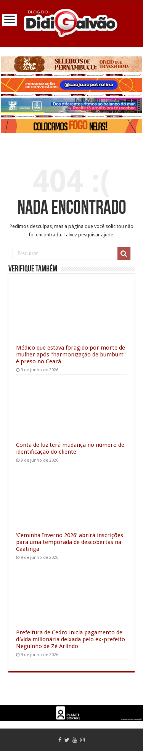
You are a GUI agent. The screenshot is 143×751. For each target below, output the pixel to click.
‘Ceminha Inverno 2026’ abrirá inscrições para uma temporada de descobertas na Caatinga (69, 542)
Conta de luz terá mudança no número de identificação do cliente (70, 448)
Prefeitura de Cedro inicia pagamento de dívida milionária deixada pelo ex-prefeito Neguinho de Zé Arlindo (70, 639)
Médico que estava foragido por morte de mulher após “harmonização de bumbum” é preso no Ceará (71, 354)
